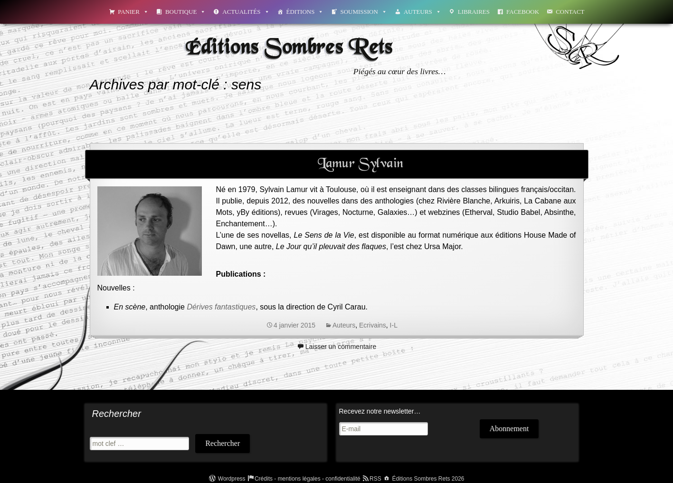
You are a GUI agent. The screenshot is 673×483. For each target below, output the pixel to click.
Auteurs (422, 11)
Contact (570, 11)
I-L (394, 325)
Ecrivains (372, 325)
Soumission (363, 11)
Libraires (474, 11)
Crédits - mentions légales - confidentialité (307, 478)
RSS (375, 478)
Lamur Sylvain (360, 164)
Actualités (245, 11)
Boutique (185, 11)
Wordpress (232, 478)
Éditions (305, 11)
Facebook (522, 11)
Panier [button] (133, 11)
